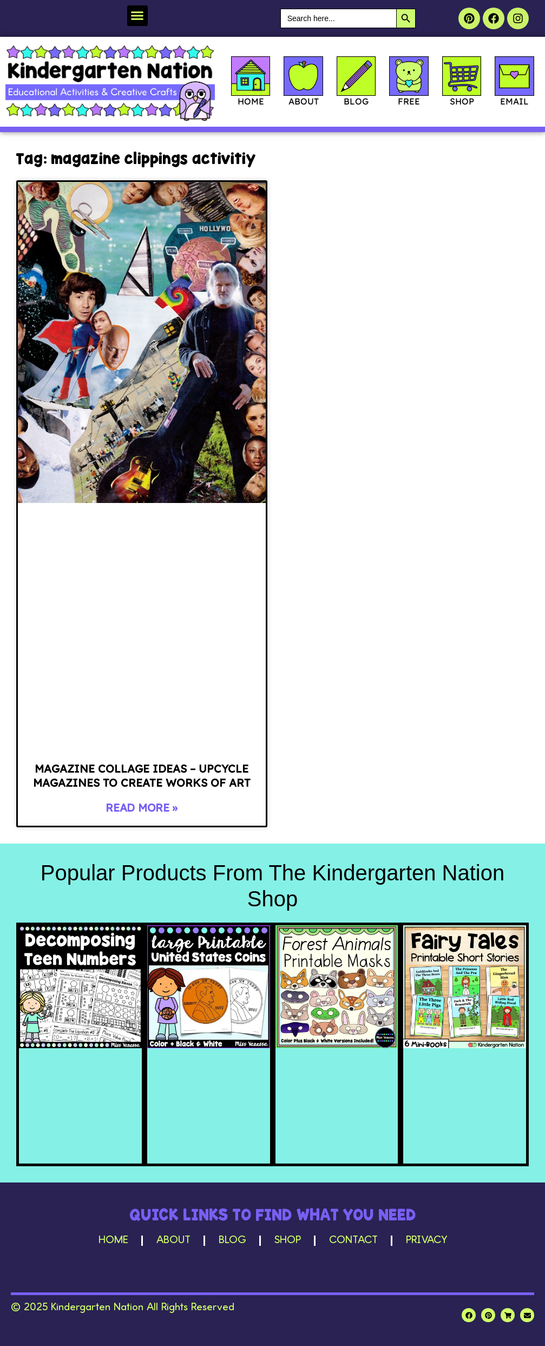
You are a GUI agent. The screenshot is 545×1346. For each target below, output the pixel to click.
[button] (137, 15)
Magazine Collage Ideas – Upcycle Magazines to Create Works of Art (142, 775)
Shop (287, 1240)
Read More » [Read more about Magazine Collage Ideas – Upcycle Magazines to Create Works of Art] (142, 807)
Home (113, 1240)
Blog (232, 1240)
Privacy (426, 1240)
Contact (353, 1240)
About (173, 1240)
